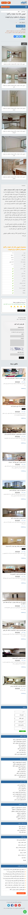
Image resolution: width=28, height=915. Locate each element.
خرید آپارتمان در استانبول (21, 817)
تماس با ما (8, 902)
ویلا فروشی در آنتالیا (22, 768)
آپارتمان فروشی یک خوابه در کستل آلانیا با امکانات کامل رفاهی (15, 379)
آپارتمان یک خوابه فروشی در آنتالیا (19, 762)
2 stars (21, 306)
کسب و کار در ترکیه (22, 845)
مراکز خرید (24, 858)
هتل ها (24, 860)
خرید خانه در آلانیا (22, 751)
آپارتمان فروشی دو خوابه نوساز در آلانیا (18, 518)
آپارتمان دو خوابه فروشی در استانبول (19, 809)
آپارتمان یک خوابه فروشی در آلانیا (19, 740)
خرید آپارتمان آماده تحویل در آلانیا (19, 743)
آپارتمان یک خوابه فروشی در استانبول (19, 808)
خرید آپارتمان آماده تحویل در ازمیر (19, 792)
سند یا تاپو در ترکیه (22, 850)
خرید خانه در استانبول (22, 819)
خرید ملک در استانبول (22, 815)
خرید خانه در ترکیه (22, 827)
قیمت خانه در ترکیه (22, 842)
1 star (24, 306)
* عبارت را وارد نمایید (21, 352)
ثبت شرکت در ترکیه (22, 855)
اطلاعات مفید (15, 902)
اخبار (11, 902)
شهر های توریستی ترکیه (21, 840)
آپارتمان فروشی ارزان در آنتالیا (20, 775)
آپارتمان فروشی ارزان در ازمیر (20, 800)
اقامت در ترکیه (23, 853)
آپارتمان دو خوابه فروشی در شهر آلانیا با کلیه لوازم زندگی (15, 434)
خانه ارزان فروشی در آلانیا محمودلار (19, 658)
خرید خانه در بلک (22, 832)
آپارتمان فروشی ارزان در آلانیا (20, 754)
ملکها (19, 11)
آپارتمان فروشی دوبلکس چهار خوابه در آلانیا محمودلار (16, 546)
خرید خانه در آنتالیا (22, 777)
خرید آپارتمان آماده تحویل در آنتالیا (19, 766)
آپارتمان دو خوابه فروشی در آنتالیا (19, 764)
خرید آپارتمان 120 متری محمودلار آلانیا (18, 406)
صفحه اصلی (23, 11)
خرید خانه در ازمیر (22, 790)
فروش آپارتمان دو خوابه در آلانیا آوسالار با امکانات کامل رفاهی (14, 630)
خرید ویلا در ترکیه (22, 828)
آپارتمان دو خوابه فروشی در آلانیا (20, 741)
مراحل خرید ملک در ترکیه (21, 847)
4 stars (14, 306)
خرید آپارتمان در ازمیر (22, 785)
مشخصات (23, 185)
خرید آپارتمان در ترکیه (21, 830)
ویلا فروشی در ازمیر (22, 789)
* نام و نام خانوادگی (20, 327)
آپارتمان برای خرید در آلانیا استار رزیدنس (18, 686)
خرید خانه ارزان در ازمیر (21, 798)
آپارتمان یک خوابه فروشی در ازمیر (19, 794)
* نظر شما (21, 338)
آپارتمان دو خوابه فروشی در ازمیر (19, 796)
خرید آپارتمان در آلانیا (22, 749)
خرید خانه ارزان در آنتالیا (21, 773)
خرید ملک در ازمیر (22, 787)
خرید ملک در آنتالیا (22, 770)
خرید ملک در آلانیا (22, 747)
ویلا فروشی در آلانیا (22, 745)
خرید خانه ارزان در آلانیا (21, 752)
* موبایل (22, 334)
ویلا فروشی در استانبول (21, 813)
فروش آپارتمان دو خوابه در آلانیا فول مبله (18, 574)
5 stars (11, 306)
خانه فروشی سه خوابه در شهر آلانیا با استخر (17, 490)
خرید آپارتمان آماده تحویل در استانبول (18, 811)
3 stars (18, 306)
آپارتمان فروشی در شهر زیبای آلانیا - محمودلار (17, 462)
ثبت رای (21, 310)
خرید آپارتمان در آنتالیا (22, 771)
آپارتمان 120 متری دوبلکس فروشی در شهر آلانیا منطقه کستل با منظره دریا (14, 603)
